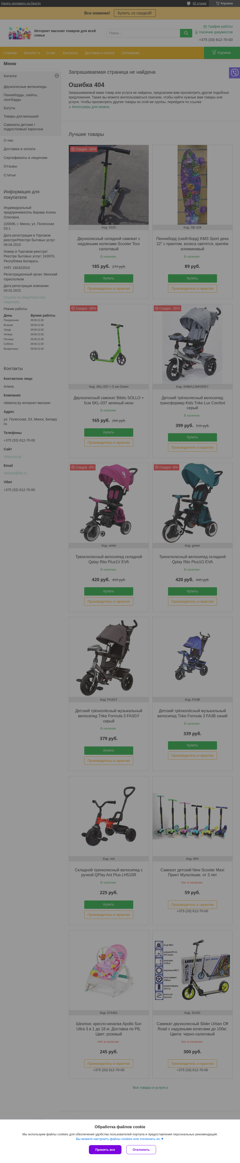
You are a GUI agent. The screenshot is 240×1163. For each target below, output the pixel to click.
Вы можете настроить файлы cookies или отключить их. (118, 1139)
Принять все (105, 1149)
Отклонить (141, 1149)
